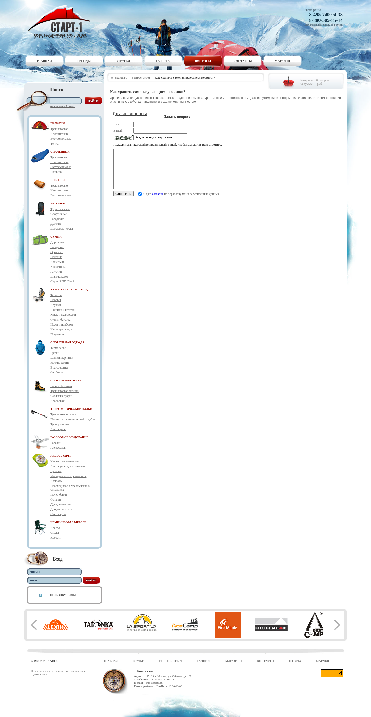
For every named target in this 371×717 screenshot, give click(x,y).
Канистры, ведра (61, 329)
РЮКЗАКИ (57, 203)
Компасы (56, 481)
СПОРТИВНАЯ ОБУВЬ (65, 380)
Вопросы (203, 61)
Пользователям (63, 594)
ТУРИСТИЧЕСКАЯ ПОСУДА (70, 289)
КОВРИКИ (57, 179)
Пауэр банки (58, 494)
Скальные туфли (61, 396)
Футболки (57, 372)
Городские (57, 219)
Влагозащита (59, 367)
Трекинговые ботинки (64, 391)
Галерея (163, 61)
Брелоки (55, 471)
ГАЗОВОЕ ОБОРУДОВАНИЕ (69, 437)
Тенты (54, 143)
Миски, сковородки (63, 314)
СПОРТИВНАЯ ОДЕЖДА (67, 342)
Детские (55, 224)
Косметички (58, 267)
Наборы (55, 300)
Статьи (123, 61)
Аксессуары (58, 429)
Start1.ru (121, 77)
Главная (44, 61)
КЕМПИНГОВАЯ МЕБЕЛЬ (68, 522)
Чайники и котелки (62, 310)
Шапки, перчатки (61, 358)
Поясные (56, 257)
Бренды (84, 61)
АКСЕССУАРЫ (60, 455)
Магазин (282, 61)
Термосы (56, 295)
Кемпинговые (59, 134)
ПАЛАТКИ (57, 123)
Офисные (56, 252)
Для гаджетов (59, 276)
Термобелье (58, 348)
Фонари (55, 499)
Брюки (54, 353)
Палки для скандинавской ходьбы (72, 419)
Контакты (242, 61)
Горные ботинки (61, 386)
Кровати (55, 537)
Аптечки (56, 271)
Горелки (55, 443)
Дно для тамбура (61, 509)
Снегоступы (58, 514)
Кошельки (57, 262)
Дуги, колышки (60, 504)
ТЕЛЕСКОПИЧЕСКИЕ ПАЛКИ (71, 408)
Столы (54, 533)
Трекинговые (59, 129)
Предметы (57, 334)
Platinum (56, 172)
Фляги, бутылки (60, 319)
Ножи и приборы (61, 324)
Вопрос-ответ (141, 77)
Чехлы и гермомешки (64, 461)
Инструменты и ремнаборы (68, 476)
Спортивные (58, 214)
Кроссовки (57, 401)
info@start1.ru (154, 682)
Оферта (295, 660)
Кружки (55, 305)
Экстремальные (60, 138)
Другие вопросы (130, 113)
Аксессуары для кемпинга (67, 466)
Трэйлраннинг (59, 424)
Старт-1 (61, 22)
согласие (157, 201)
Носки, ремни (59, 362)
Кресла (55, 528)
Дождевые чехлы (61, 228)
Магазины (233, 660)
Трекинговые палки (63, 414)
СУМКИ (56, 236)
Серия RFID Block (62, 281)
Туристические (60, 209)
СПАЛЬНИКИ (60, 151)
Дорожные (57, 242)
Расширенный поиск (62, 106)
